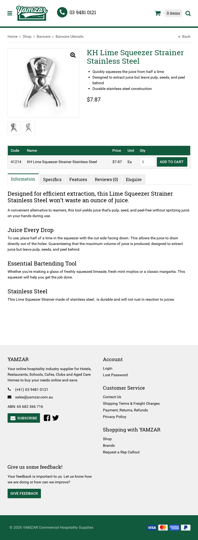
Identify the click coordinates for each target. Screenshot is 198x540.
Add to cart (170, 162)
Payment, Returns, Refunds (125, 410)
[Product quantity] (145, 162)
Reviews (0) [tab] (108, 179)
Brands (109, 445)
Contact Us (112, 397)
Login (107, 368)
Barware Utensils (71, 36)
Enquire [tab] (136, 179)
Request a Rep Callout (121, 452)
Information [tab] (25, 179)
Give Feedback (26, 493)
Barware (45, 36)
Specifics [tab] (54, 179)
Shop (29, 36)
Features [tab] (80, 179)
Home (14, 36)
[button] (71, 55)
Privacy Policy (114, 416)
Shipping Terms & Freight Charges (131, 403)
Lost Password (115, 375)
